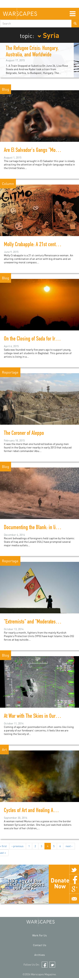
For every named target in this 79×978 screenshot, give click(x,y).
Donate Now (60, 883)
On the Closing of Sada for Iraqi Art (35, 339)
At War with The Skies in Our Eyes (34, 717)
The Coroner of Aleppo (24, 434)
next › (69, 846)
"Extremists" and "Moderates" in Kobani (40, 622)
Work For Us (39, 935)
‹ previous (17, 846)
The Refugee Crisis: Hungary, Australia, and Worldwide (32, 52)
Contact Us (39, 945)
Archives (39, 954)
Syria (48, 35)
